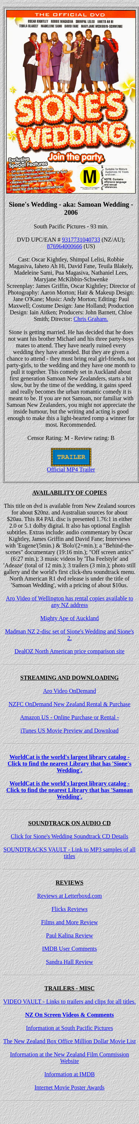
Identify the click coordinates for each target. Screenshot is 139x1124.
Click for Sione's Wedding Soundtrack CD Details (69, 836)
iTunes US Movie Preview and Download (69, 730)
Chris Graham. (91, 319)
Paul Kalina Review (69, 935)
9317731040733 (81, 239)
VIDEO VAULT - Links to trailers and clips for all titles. (69, 1001)
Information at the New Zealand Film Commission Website (69, 1057)
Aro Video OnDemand (69, 691)
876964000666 (64, 246)
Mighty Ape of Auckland (69, 618)
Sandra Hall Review (69, 962)
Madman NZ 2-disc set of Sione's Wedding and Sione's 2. (69, 634)
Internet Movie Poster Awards (69, 1087)
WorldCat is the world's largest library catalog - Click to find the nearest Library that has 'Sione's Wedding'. (70, 763)
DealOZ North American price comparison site (70, 651)
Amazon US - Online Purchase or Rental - (69, 717)
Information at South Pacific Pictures (69, 1028)
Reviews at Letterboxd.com (69, 896)
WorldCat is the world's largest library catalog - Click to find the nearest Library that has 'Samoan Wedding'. (69, 790)
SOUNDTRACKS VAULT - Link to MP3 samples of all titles (69, 852)
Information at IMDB (69, 1074)
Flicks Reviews (69, 909)
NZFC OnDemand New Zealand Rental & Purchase (69, 704)
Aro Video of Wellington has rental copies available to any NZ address (69, 601)
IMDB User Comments (69, 949)
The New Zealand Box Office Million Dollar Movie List (69, 1041)
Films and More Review (69, 922)
